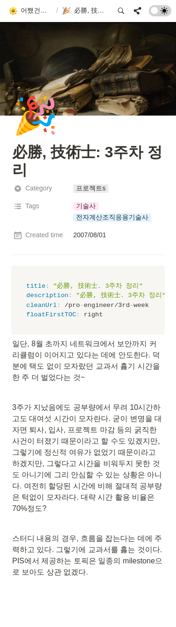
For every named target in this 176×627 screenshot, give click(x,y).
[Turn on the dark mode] (160, 14)
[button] (30, 10)
